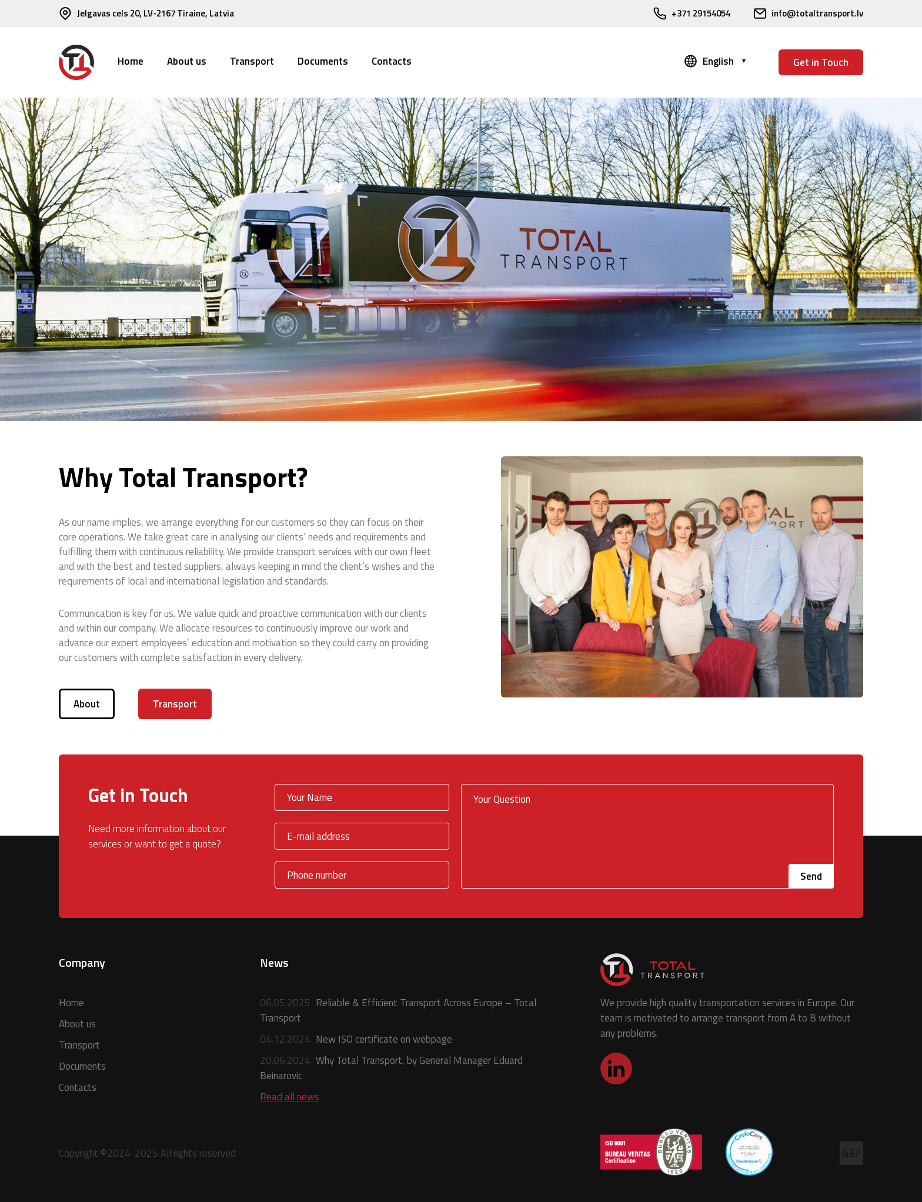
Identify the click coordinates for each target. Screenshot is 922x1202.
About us (186, 61)
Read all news (289, 1096)
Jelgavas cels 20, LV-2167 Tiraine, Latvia (146, 13)
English (718, 61)
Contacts (392, 61)
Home (130, 61)
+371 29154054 (691, 13)
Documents (323, 61)
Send (811, 876)
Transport (252, 61)
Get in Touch (820, 62)
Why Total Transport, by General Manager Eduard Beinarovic (391, 1068)
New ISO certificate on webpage (356, 1039)
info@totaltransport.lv (809, 13)
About (87, 704)
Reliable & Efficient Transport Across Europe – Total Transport (398, 1010)
